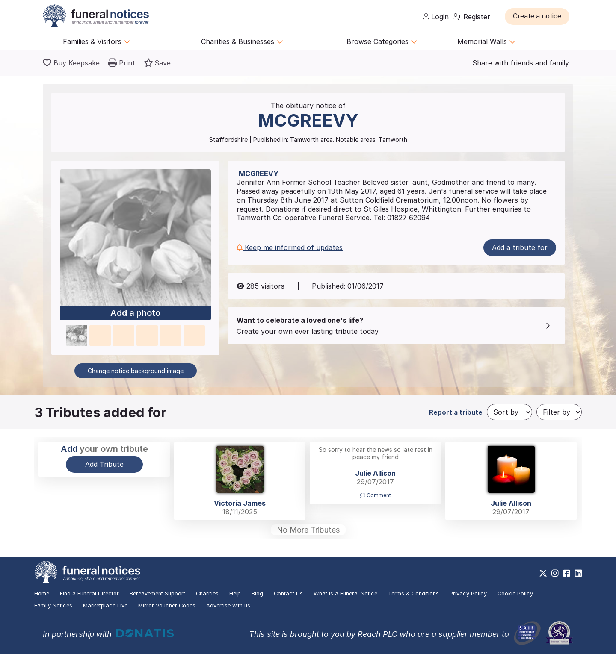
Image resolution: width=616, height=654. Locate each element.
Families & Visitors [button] (96, 41)
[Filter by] (559, 412)
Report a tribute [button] (456, 412)
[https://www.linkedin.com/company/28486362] (578, 573)
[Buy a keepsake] (71, 63)
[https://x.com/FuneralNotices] (543, 573)
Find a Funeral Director (89, 593)
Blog (257, 593)
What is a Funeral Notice (345, 593)
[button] (539, 16)
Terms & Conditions (413, 593)
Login (436, 16)
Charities (207, 593)
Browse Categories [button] (382, 41)
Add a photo (135, 313)
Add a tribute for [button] (520, 247)
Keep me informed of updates (290, 247)
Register (471, 16)
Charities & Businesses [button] (242, 41)
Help (235, 593)
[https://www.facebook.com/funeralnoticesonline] (566, 573)
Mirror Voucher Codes (166, 605)
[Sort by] (509, 412)
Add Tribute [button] (104, 464)
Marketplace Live (105, 605)
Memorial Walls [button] (486, 41)
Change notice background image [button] (136, 370)
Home (41, 593)
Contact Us (288, 593)
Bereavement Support (157, 593)
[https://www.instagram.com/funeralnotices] (555, 573)
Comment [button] (375, 495)
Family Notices (53, 605)
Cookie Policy (515, 593)
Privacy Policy (468, 593)
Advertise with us (228, 605)
